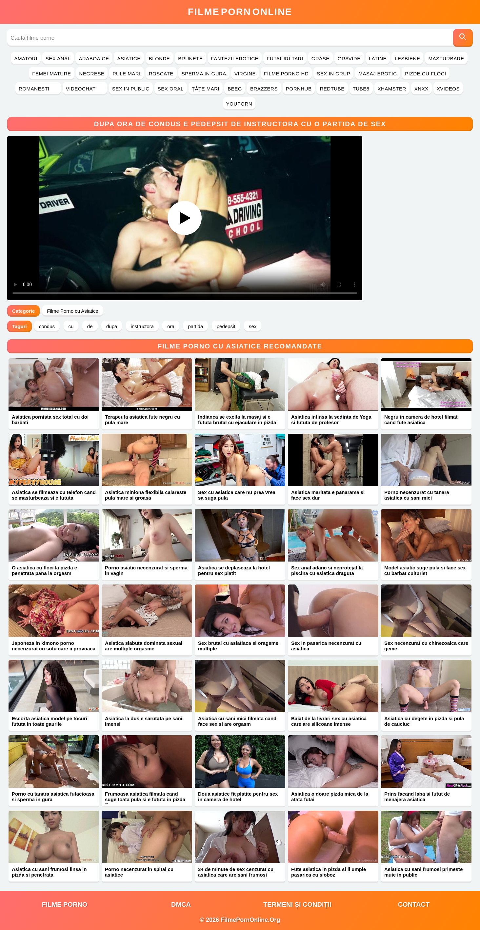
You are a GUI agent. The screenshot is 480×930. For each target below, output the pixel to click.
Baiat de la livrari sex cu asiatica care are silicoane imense (329, 721)
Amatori (25, 58)
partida (195, 326)
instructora (142, 326)
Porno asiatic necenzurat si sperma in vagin (146, 570)
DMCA (181, 904)
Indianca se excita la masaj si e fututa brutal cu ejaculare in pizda (237, 419)
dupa (111, 326)
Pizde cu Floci (425, 73)
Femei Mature (51, 73)
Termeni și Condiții (297, 904)
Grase (320, 58)
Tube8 (361, 88)
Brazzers (264, 88)
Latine (378, 58)
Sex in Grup (333, 73)
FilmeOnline (240, 12)
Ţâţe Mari (206, 88)
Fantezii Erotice (235, 58)
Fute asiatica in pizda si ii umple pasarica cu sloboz (328, 872)
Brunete (190, 58)
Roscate (161, 73)
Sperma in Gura (204, 73)
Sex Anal (58, 58)
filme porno (65, 904)
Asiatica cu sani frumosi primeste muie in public (423, 872)
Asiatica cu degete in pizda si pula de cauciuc (424, 721)
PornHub (299, 88)
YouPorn (239, 104)
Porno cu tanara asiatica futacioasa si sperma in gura (53, 796)
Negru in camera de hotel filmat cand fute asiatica (420, 419)
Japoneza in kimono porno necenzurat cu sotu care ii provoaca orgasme (53, 648)
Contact (414, 904)
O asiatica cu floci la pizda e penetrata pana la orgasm (44, 570)
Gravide (349, 58)
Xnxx (421, 88)
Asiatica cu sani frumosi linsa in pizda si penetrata (49, 872)
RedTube (332, 88)
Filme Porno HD (286, 73)
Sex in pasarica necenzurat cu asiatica (326, 645)
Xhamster (392, 88)
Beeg (235, 88)
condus (47, 326)
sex (252, 326)
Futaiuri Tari (285, 58)
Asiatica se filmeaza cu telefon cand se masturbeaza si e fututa (54, 495)
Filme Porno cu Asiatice (72, 311)
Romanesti (38, 88)
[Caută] (463, 38)
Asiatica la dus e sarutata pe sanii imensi (144, 721)
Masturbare (446, 58)
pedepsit (226, 326)
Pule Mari (126, 73)
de (90, 326)
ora (170, 326)
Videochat (85, 88)
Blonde (159, 58)
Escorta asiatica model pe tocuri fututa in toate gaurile (49, 721)
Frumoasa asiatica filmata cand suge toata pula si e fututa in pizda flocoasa (145, 799)
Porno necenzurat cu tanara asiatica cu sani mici (416, 495)
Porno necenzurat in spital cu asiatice (139, 872)
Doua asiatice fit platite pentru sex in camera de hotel (238, 796)
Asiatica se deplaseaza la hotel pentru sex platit (234, 570)
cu (71, 326)
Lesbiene (407, 58)
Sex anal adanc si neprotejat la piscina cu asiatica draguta (327, 570)
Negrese (92, 73)
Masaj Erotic (377, 73)
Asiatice (128, 58)
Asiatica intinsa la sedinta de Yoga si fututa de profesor (331, 419)
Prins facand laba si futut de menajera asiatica (417, 796)
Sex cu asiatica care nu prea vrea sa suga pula (236, 495)
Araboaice (94, 58)
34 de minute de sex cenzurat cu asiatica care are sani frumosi (235, 872)
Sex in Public (131, 88)
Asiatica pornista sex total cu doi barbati (50, 419)
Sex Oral (171, 88)
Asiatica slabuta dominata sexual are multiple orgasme (143, 645)
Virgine (245, 73)
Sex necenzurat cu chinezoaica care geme (426, 645)
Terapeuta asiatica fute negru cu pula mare (142, 419)
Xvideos (448, 88)
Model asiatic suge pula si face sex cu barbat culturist (425, 570)
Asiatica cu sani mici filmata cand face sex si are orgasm (237, 721)
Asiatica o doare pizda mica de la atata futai (329, 796)
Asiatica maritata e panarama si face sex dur (328, 495)
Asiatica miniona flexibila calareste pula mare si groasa (145, 495)
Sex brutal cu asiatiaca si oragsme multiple (238, 645)
